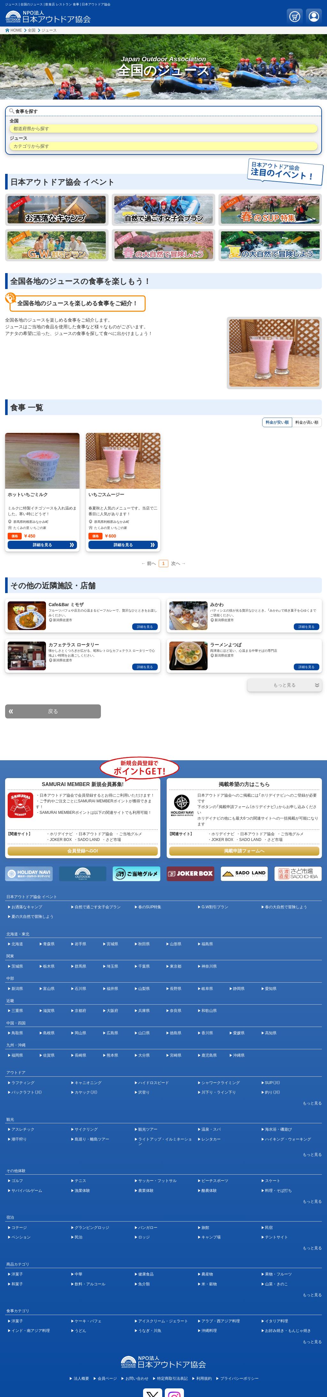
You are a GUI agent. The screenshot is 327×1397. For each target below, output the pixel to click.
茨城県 (17, 966)
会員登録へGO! (82, 850)
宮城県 (112, 944)
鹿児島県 (209, 1055)
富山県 (49, 988)
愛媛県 (239, 1033)
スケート (272, 1180)
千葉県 (144, 966)
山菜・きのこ (276, 1284)
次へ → (178, 563)
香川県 (207, 1033)
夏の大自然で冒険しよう (32, 916)
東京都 (175, 966)
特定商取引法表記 (172, 1378)
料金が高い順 (306, 422)
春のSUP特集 (150, 907)
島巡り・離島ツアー (92, 1139)
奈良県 (175, 1010)
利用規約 (204, 1378)
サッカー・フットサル (157, 1180)
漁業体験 (82, 1190)
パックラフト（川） (26, 1092)
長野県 (175, 988)
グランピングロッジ (92, 1227)
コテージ (19, 1227)
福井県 (112, 988)
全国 (31, 30)
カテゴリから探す (31, 146)
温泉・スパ (211, 1129)
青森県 (49, 944)
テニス (80, 1180)
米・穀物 (209, 1284)
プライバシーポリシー (239, 1378)
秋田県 (144, 944)
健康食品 (146, 1274)
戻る (53, 711)
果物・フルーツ (278, 1274)
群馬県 (80, 966)
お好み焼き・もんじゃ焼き (288, 1330)
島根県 (49, 1033)
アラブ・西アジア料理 (221, 1321)
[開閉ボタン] (284, 685)
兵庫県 (144, 1010)
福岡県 (17, 1055)
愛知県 (271, 988)
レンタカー (211, 1139)
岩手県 (80, 944)
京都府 (80, 1010)
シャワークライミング (221, 1083)
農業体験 (146, 1190)
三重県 (17, 1010)
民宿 (269, 1227)
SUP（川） (273, 1083)
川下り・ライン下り (219, 1092)
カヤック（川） (86, 1092)
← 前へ (148, 563)
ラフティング (22, 1083)
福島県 (207, 944)
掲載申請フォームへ (244, 850)
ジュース (49, 30)
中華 (78, 1274)
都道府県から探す (31, 128)
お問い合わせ (136, 1378)
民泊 (78, 1237)
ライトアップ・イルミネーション (165, 1141)
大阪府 (112, 1010)
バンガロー (147, 1227)
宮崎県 (175, 1055)
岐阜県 (207, 988)
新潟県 (17, 988)
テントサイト (276, 1237)
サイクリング (86, 1129)
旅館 (205, 1227)
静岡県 (239, 988)
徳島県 (175, 1033)
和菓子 (17, 1284)
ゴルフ (17, 1180)
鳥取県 (17, 1033)
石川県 (80, 988)
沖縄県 (239, 1055)
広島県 (112, 1033)
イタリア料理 (276, 1321)
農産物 (207, 1274)
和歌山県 (209, 1010)
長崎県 (80, 1055)
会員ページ (107, 1378)
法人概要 (81, 1378)
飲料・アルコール (90, 1284)
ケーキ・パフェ (88, 1321)
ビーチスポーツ (215, 1180)
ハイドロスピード (153, 1083)
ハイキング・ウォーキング (288, 1139)
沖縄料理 (209, 1330)
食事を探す (26, 111)
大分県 (144, 1055)
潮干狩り (19, 1139)
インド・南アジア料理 (30, 1330)
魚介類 (144, 1284)
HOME (16, 30)
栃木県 (49, 966)
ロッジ (144, 1237)
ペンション (21, 1237)
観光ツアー (147, 1129)
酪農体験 (209, 1190)
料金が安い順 (277, 422)
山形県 (175, 944)
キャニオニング (88, 1083)
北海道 (17, 944)
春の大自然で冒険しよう (286, 907)
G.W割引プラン (215, 907)
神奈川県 (209, 966)
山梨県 (144, 988)
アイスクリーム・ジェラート (163, 1321)
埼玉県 (112, 966)
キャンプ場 (211, 1237)
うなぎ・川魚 (149, 1330)
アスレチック (22, 1129)
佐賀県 (49, 1055)
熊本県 (112, 1055)
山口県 (144, 1033)
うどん (80, 1330)
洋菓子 (17, 1274)
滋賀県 (49, 1010)
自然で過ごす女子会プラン (98, 907)
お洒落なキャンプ (26, 907)
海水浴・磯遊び (278, 1129)
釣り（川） (272, 1092)
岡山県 (80, 1033)
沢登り (144, 1092)
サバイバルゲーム (26, 1190)
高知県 (271, 1033)
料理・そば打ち (278, 1190)
